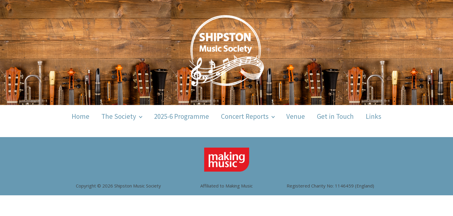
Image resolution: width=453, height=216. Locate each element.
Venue (295, 116)
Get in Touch (335, 116)
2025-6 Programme (181, 116)
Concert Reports (245, 116)
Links (373, 116)
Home (80, 116)
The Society (118, 116)
